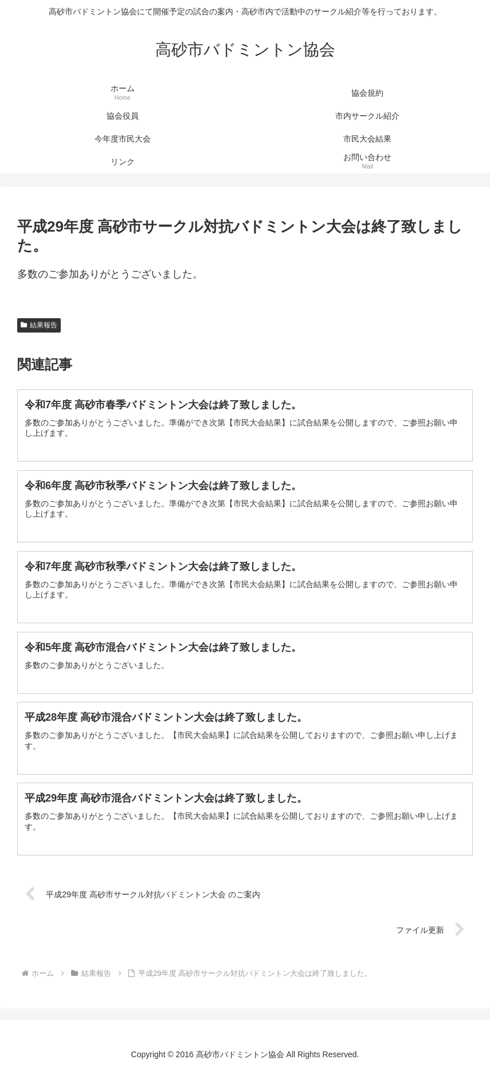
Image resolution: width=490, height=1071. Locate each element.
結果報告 (39, 325)
